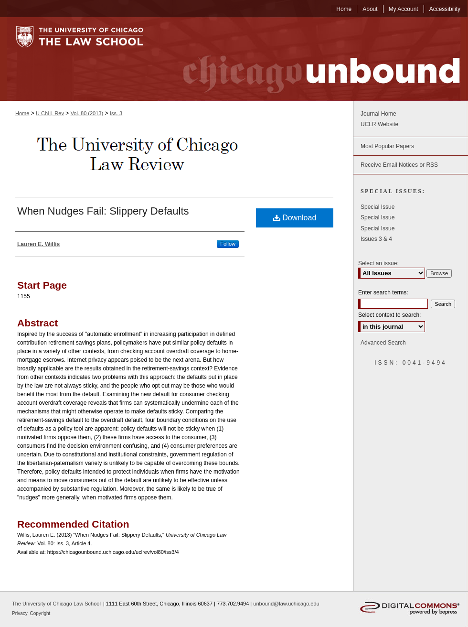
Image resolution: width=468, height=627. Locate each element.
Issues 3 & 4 (376, 239)
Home (22, 113)
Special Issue (377, 207)
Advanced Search (383, 342)
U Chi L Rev (50, 113)
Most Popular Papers (387, 146)
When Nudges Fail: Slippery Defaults (103, 211)
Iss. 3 (116, 113)
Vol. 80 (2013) (87, 113)
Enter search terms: (383, 292)
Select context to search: (389, 315)
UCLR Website (379, 124)
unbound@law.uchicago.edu (286, 603)
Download (295, 218)
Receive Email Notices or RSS (399, 165)
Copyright (40, 613)
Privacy (20, 613)
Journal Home (378, 113)
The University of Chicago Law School (56, 603)
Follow (227, 244)
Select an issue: (378, 263)
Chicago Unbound (313, 59)
